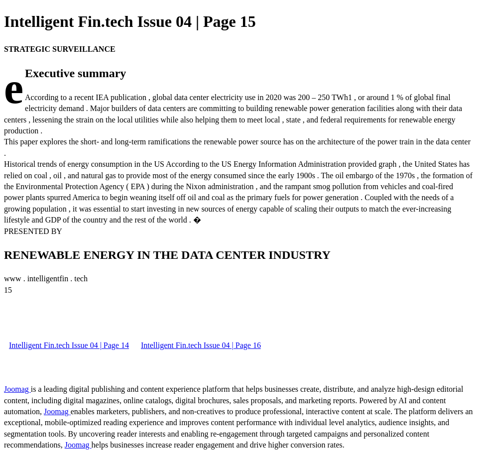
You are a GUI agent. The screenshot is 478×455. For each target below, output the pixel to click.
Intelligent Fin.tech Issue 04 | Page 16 (201, 345)
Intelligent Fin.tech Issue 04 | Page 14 (69, 345)
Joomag (17, 389)
